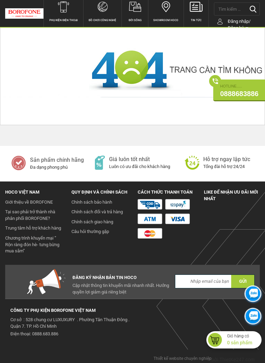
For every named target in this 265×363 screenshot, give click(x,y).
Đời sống (135, 11)
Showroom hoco (166, 11)
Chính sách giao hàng (92, 221)
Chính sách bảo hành (91, 202)
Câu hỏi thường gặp (90, 231)
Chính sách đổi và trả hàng (97, 211)
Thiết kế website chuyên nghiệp (183, 358)
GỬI (243, 281)
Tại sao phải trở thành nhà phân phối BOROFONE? (30, 215)
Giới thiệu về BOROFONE (29, 202)
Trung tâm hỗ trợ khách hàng (33, 228)
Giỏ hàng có (244, 340)
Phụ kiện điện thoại (63, 11)
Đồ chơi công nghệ (102, 11)
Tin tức (196, 11)
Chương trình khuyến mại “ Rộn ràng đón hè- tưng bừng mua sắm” (32, 244)
